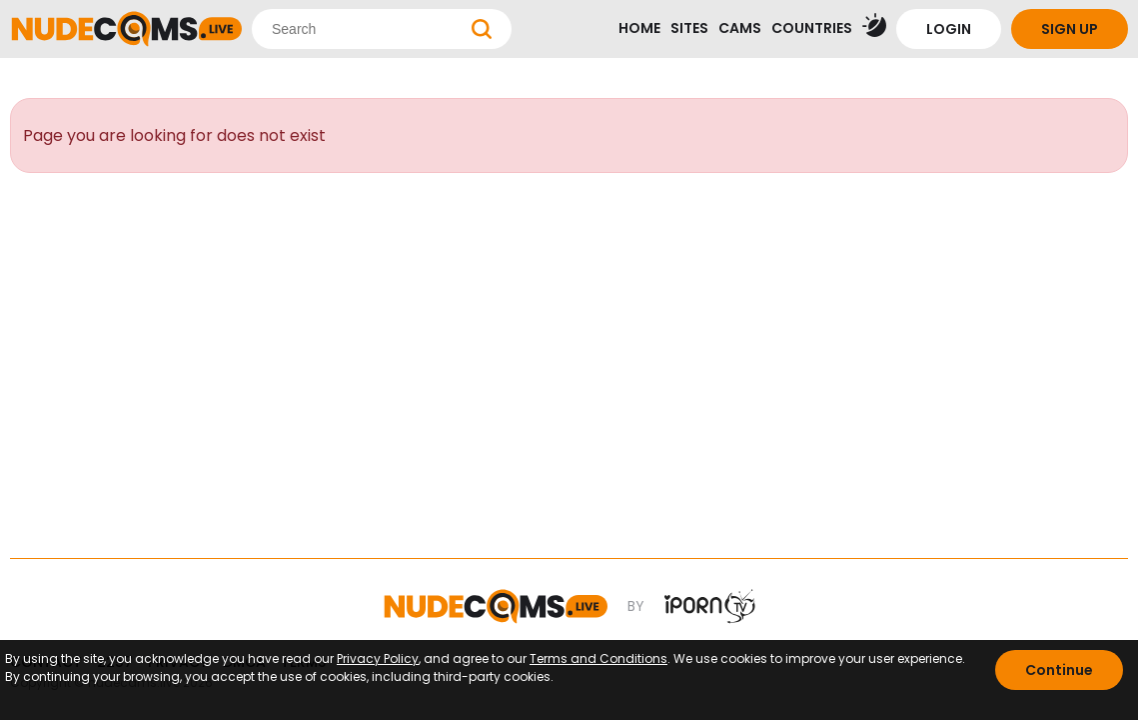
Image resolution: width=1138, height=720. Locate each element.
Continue (1059, 670)
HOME (639, 28)
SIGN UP (1069, 29)
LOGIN (948, 29)
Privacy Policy (378, 658)
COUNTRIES (811, 28)
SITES (689, 28)
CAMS (739, 28)
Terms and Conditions (598, 658)
